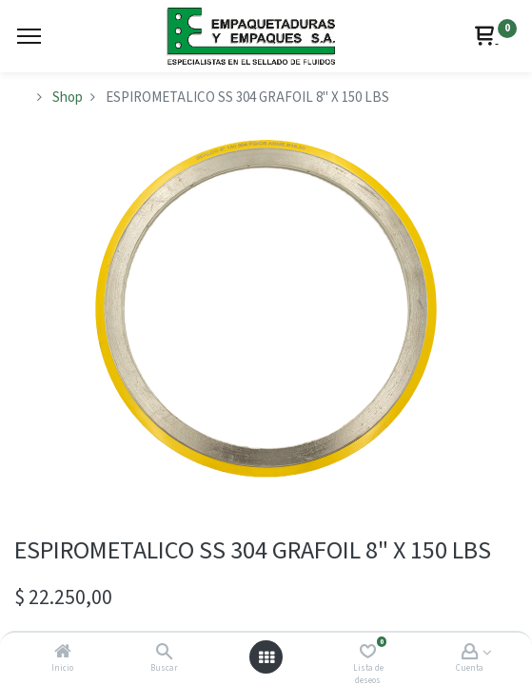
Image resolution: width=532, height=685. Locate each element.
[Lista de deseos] (368, 653)
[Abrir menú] (266, 657)
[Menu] (29, 36)
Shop (67, 98)
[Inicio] (62, 653)
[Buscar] (164, 653)
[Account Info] (470, 653)
